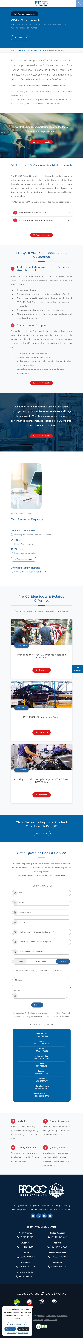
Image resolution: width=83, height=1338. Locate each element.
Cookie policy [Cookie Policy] (23, 1333)
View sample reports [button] (23, 559)
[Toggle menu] (4, 3)
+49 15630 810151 (42, 1073)
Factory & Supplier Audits (37, 50)
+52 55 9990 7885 (41, 1043)
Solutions (21, 50)
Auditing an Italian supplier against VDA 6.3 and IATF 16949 (41, 781)
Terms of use (38, 1319)
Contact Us (20, 37)
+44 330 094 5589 (41, 1058)
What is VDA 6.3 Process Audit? (30, 213)
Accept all (10, 1329)
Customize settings (17, 1324)
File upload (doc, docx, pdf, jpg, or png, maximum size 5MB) (36, 970)
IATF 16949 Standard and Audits (41, 717)
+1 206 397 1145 (41, 1036)
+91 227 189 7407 (41, 1088)
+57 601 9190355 (41, 1051)
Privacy (42, 1315)
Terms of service (50, 1319)
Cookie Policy (51, 1315)
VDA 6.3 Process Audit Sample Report (30, 571)
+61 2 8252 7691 (41, 1081)
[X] (38, 1215)
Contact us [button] (42, 833)
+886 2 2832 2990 (41, 1096)
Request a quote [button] (41, 142)
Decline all (23, 1329)
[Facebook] (33, 1215)
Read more (41, 670)
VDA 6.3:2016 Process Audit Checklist (33, 220)
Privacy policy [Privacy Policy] (12, 1333)
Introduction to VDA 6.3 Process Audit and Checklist (41, 656)
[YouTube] (50, 1215)
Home (12, 50)
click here (60, 875)
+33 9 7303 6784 (41, 1066)
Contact (77, 669)
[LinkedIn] (44, 1215)
